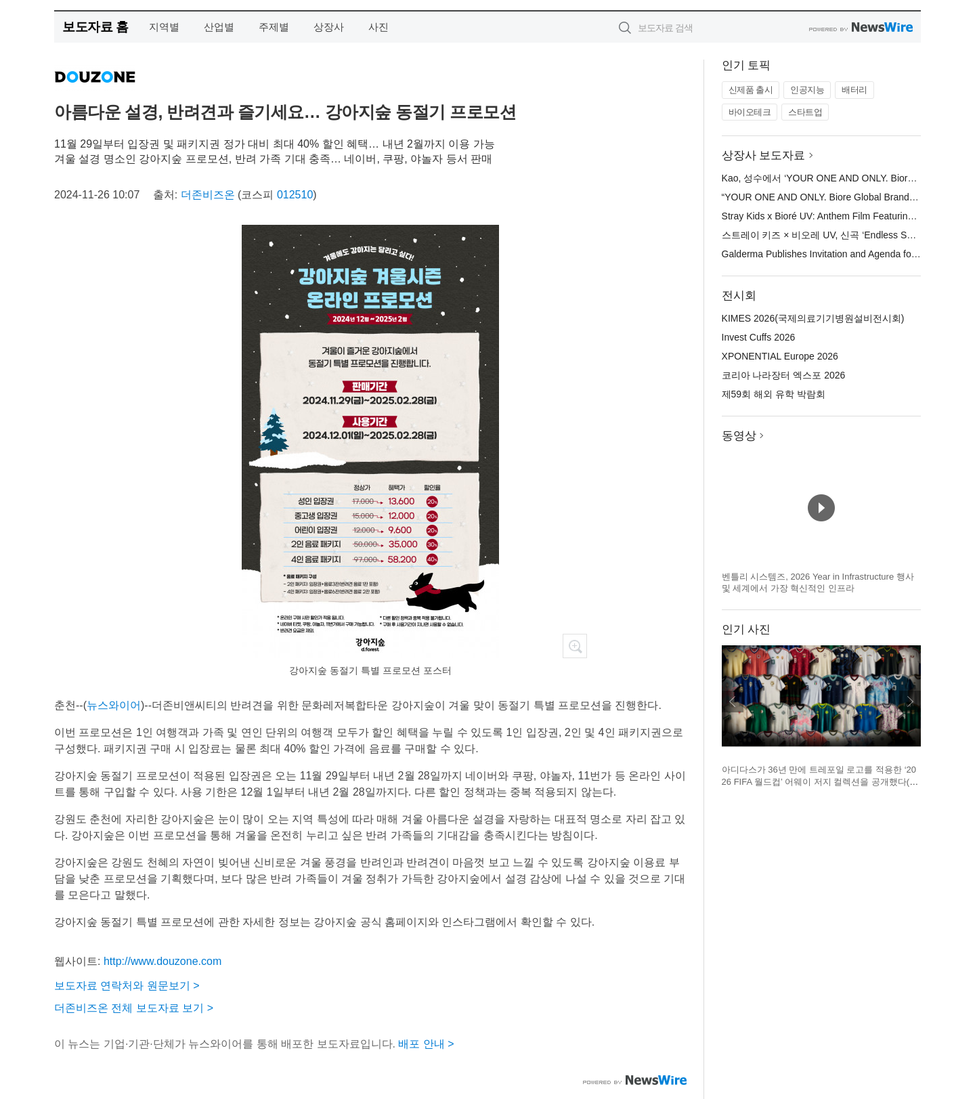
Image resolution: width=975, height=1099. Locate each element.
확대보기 (575, 646)
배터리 (854, 90)
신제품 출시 (751, 90)
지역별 (164, 27)
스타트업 (805, 112)
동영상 (739, 435)
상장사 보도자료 (764, 155)
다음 (910, 701)
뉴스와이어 (114, 705)
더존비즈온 (208, 194)
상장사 (328, 27)
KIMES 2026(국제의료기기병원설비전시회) (813, 318)
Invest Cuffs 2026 (759, 337)
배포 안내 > (426, 1044)
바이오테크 (750, 112)
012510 (295, 194)
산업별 (219, 27)
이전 (732, 701)
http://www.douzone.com (162, 961)
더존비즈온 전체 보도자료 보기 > (133, 1008)
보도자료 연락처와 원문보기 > (127, 985)
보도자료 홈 (95, 27)
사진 (378, 27)
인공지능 (807, 90)
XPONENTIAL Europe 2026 (780, 356)
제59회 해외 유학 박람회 (773, 394)
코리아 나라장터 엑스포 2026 (784, 375)
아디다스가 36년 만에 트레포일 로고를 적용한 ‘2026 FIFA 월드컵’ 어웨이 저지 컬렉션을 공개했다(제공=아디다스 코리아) (820, 781)
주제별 (274, 27)
